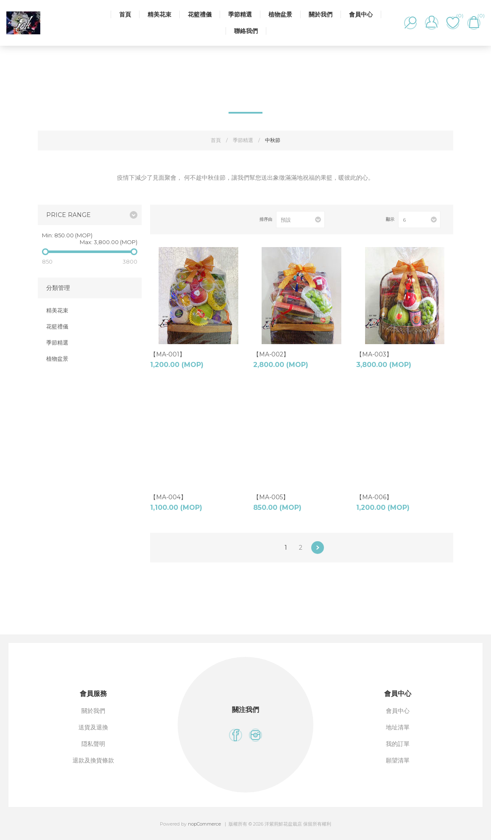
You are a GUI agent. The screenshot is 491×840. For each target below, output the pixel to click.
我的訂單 (398, 744)
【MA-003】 (374, 354)
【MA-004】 (168, 497)
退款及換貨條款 (93, 760)
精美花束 (159, 14)
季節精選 (240, 14)
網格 (167, 219)
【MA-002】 (271, 354)
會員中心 (361, 14)
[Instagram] (255, 735)
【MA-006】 (374, 497)
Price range (68, 215)
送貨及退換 (93, 727)
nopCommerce (204, 824)
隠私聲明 (93, 744)
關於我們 (320, 14)
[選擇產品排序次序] (300, 219)
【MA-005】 (271, 497)
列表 (181, 219)
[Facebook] (235, 735)
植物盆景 (280, 14)
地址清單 (398, 727)
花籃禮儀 (200, 14)
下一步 (317, 547)
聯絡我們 (246, 31)
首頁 (125, 14)
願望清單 (398, 760)
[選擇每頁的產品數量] (419, 219)
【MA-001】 (167, 354)
